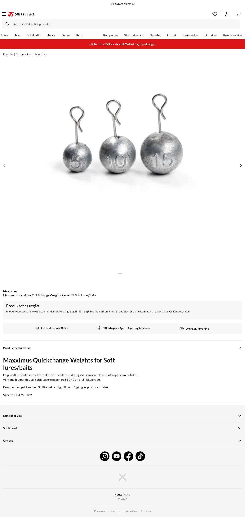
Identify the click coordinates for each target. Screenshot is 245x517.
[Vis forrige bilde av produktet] (4, 165)
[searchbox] (125, 23)
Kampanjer (110, 35)
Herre (51, 35)
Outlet (171, 35)
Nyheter (155, 35)
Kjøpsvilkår (131, 511)
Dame (65, 35)
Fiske (4, 35)
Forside (7, 54)
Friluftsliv (34, 35)
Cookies (146, 511)
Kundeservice (232, 35)
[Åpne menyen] (4, 14)
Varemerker (190, 35)
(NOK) (122, 495)
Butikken (211, 35)
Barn (79, 35)
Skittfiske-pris (134, 35)
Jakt (17, 35)
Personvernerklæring (107, 511)
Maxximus (41, 54)
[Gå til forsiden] (21, 14)
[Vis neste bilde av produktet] (240, 165)
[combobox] (121, 24)
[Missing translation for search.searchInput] (6, 24)
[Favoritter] (214, 14)
